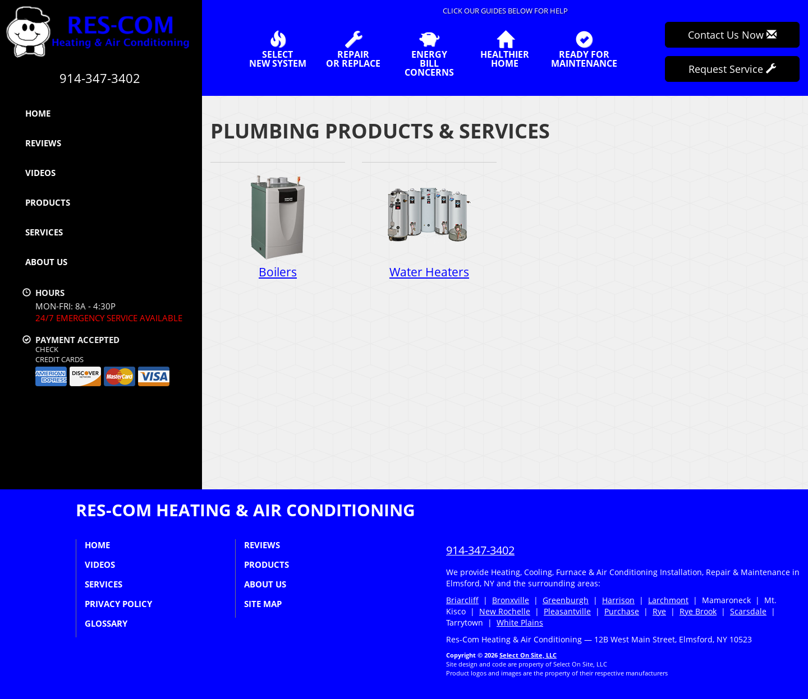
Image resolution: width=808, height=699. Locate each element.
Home (37, 113)
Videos (40, 172)
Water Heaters (429, 227)
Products (47, 202)
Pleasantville (567, 611)
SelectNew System (277, 49)
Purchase (621, 611)
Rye (659, 611)
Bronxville (510, 600)
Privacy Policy (118, 603)
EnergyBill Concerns (429, 54)
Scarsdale (748, 611)
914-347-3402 (480, 550)
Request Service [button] (732, 69)
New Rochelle (504, 611)
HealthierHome (504, 49)
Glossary (106, 623)
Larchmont (668, 600)
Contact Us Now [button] (732, 34)
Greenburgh (566, 600)
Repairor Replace (353, 49)
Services (44, 232)
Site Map (263, 603)
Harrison (618, 600)
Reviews (43, 143)
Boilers (277, 227)
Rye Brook (698, 611)
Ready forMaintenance (584, 49)
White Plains (520, 622)
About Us (46, 261)
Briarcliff (462, 600)
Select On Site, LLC (528, 655)
